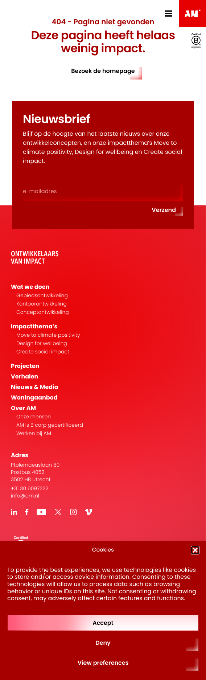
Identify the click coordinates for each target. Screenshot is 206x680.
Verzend (164, 210)
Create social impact (42, 351)
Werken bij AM (33, 433)
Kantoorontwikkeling (41, 303)
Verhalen (24, 376)
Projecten (25, 365)
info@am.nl (25, 495)
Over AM (23, 408)
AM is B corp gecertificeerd (49, 425)
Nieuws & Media (34, 387)
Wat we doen (30, 286)
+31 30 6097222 (30, 488)
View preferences (103, 663)
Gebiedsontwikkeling (42, 295)
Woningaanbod (34, 397)
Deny (103, 643)
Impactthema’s (34, 326)
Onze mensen (33, 416)
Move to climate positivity (48, 335)
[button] (195, 550)
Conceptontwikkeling (42, 312)
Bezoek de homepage (103, 71)
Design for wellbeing (41, 343)
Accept (103, 623)
